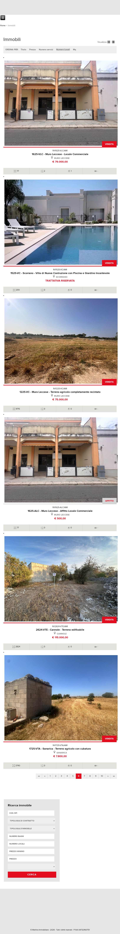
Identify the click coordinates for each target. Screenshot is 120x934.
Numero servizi (46, 49)
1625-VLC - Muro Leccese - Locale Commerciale (60, 154)
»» (114, 776)
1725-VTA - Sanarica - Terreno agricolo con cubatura (60, 748)
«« (39, 776)
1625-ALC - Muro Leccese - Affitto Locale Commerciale (60, 511)
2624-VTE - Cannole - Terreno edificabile (60, 629)
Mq (74, 49)
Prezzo (32, 49)
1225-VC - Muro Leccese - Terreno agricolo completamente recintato (60, 392)
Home (2, 25)
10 (102, 776)
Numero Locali (63, 49)
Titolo (23, 49)
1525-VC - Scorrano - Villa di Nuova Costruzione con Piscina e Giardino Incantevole (60, 273)
